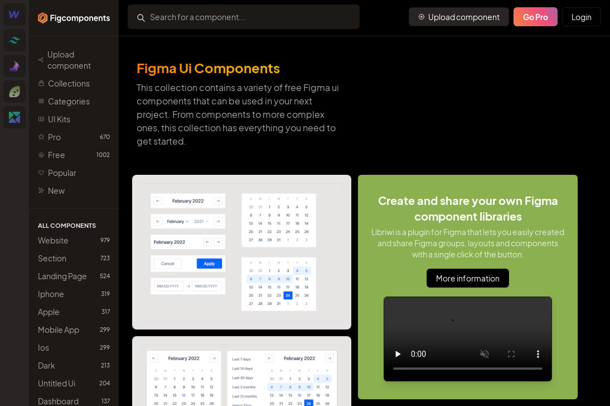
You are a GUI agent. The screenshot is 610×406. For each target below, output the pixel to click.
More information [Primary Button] (468, 278)
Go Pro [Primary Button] (535, 17)
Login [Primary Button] (582, 17)
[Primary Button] (459, 16)
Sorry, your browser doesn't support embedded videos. (468, 339)
